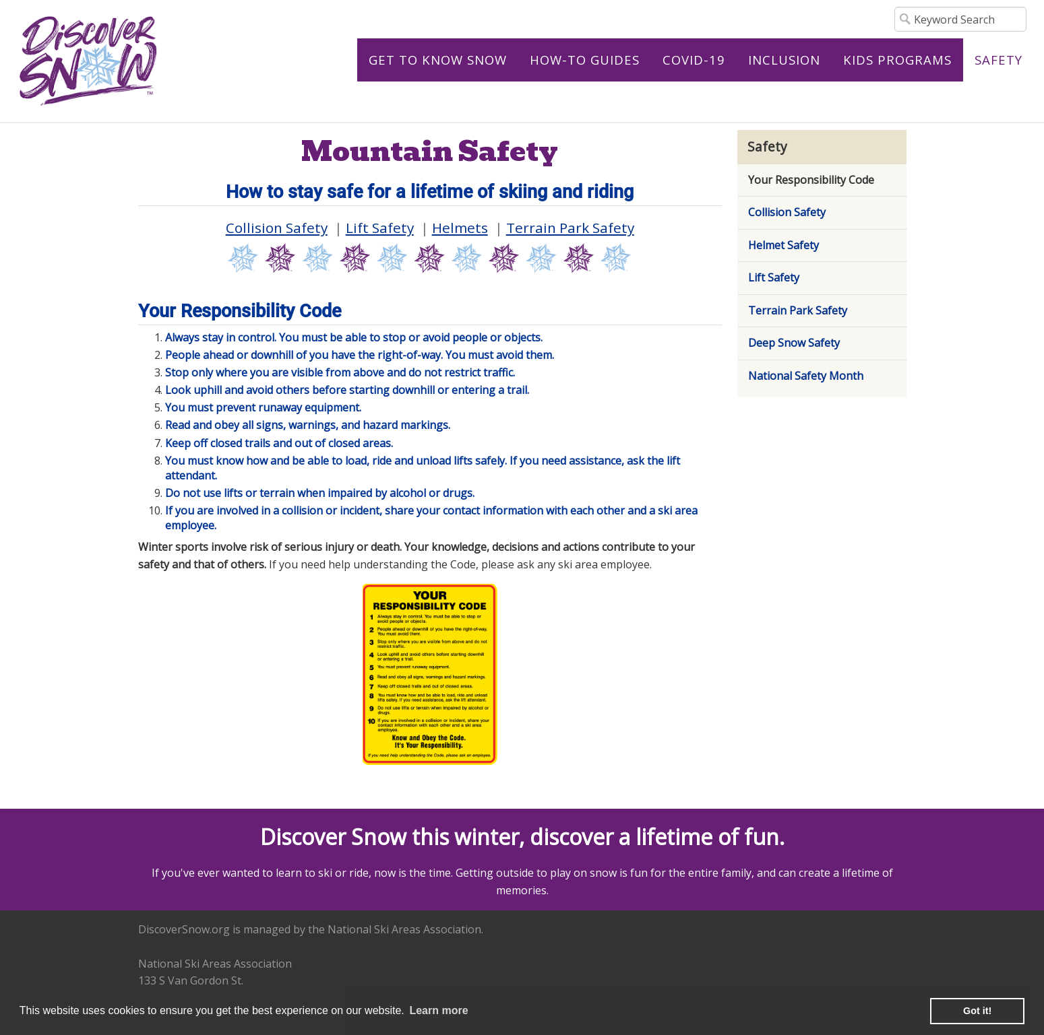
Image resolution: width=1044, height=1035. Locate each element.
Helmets (460, 227)
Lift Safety (380, 227)
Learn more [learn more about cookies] (438, 1010)
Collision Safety (277, 227)
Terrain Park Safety (570, 227)
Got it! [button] (977, 1010)
